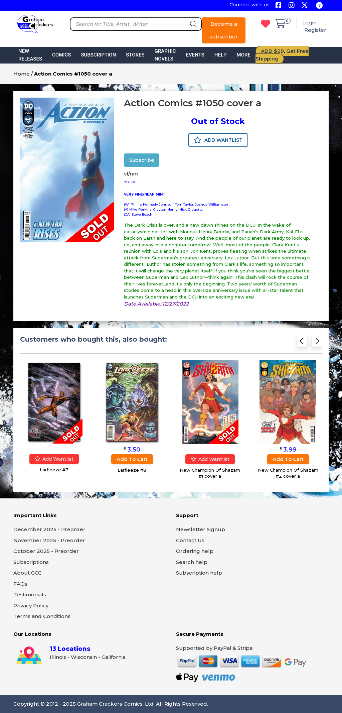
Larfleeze (50, 469)
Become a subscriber (223, 30)
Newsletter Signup (200, 529)
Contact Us (190, 540)
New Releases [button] (30, 55)
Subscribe (141, 160)
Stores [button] (135, 55)
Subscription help (199, 573)
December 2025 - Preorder (49, 529)
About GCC (27, 573)
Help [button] (220, 55)
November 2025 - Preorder (49, 540)
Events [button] (195, 55)
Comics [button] (61, 55)
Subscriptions (31, 562)
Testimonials (29, 594)
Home (21, 74)
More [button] (243, 55)
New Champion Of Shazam (210, 470)
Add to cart (132, 459)
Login (309, 22)
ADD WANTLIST (218, 140)
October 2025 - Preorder (46, 551)
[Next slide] (317, 343)
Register (315, 30)
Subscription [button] (98, 55)
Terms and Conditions (41, 616)
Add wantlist (54, 459)
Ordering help (194, 551)
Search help (191, 562)
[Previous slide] (302, 343)
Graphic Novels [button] (165, 55)
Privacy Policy (30, 605)
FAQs (20, 584)
